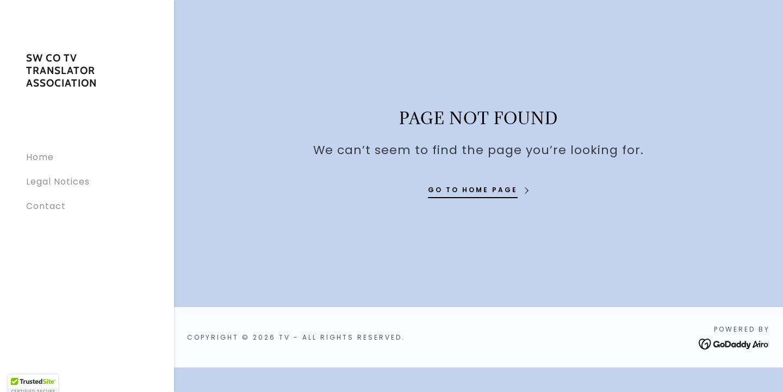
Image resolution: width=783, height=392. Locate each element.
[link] (87, 83)
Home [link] (40, 157)
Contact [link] (46, 206)
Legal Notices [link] (58, 181)
